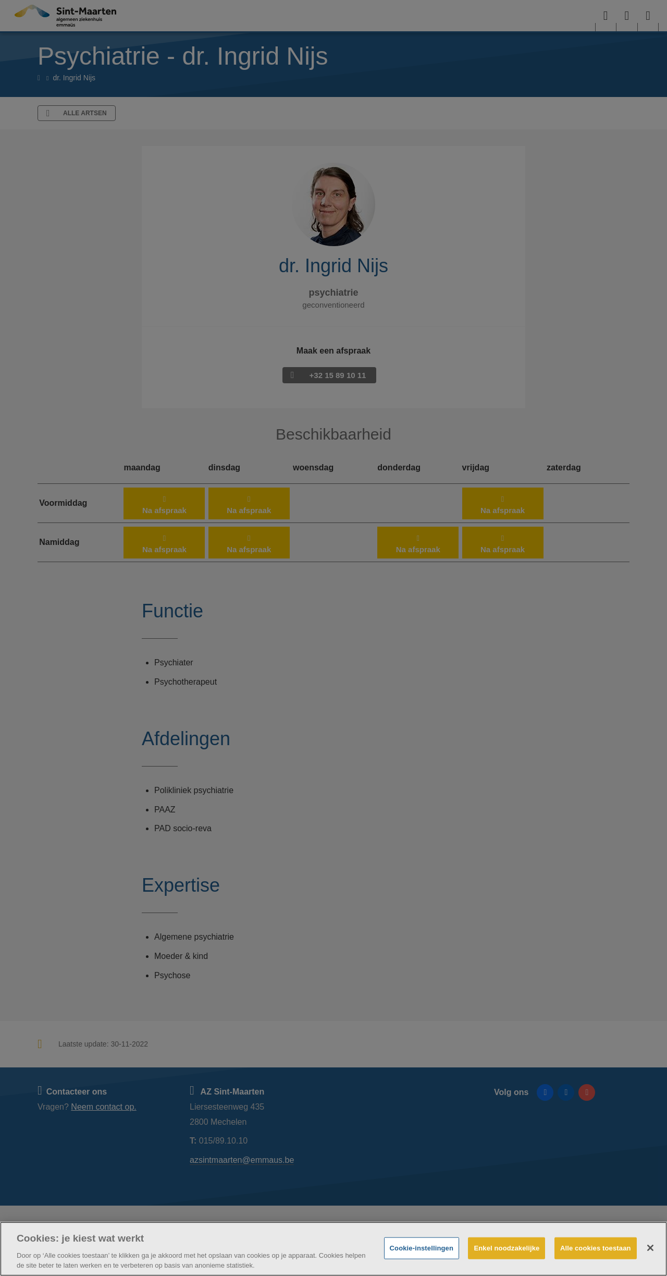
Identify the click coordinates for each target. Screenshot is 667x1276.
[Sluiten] (650, 1247)
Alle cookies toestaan (595, 1248)
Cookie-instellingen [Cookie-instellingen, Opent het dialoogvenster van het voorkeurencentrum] (421, 1248)
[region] (333, 1249)
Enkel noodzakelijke (506, 1248)
